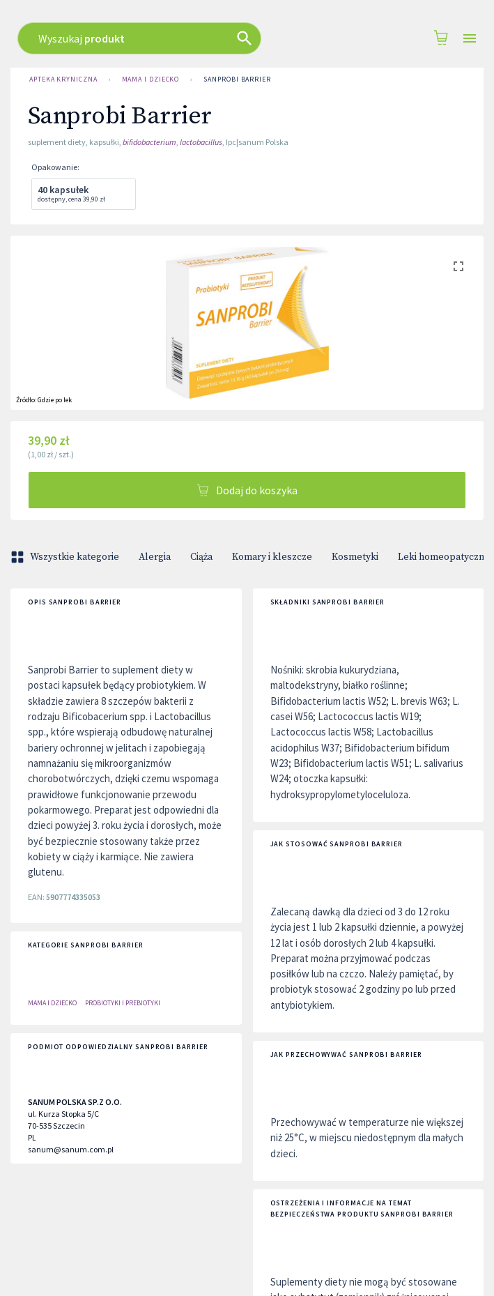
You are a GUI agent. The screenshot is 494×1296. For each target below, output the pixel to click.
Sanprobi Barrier (237, 79)
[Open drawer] (470, 38)
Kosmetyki (355, 557)
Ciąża (201, 557)
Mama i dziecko (150, 79)
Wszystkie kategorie (66, 557)
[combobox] (239, 38)
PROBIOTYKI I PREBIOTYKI (122, 1002)
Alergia (154, 557)
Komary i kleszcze (272, 557)
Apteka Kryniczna (63, 79)
